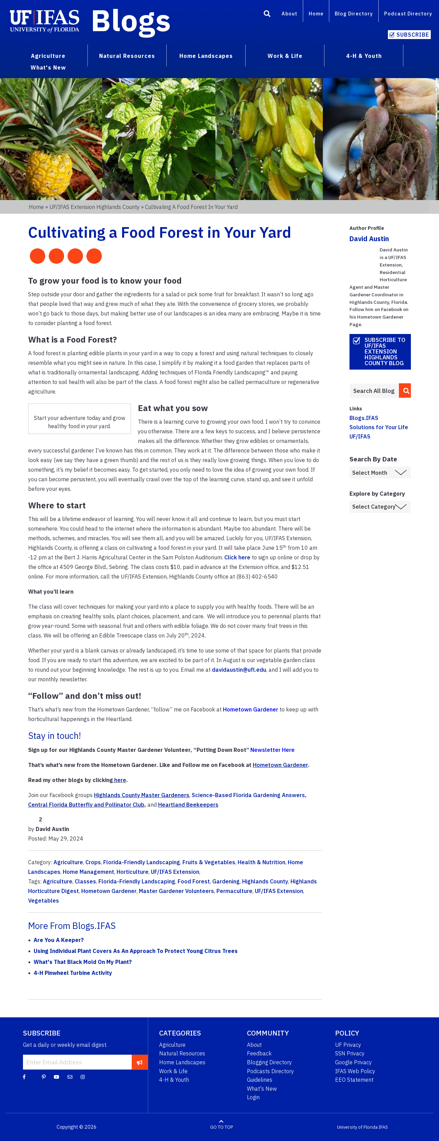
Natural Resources (182, 1053)
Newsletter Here (272, 749)
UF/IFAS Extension (175, 871)
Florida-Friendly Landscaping (141, 862)
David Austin (369, 238)
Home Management (88, 871)
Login (253, 1097)
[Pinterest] (44, 1076)
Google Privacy (353, 1062)
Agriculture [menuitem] (48, 55)
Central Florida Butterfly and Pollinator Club (86, 804)
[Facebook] (24, 1076)
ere (121, 780)
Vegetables (43, 900)
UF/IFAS (359, 436)
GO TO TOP (221, 1127)
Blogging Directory (269, 1062)
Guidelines (259, 1079)
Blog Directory (354, 13)
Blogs (131, 19)
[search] (405, 390)
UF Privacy (348, 1044)
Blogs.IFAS (363, 417)
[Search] (267, 15)
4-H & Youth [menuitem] (364, 55)
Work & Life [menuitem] (285, 55)
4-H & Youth (174, 1079)
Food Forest (194, 881)
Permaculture (234, 891)
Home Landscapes (182, 1062)
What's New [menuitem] (48, 67)
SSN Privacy (350, 1053)
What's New (262, 1088)
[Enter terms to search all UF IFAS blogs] (374, 390)
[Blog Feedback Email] (70, 1076)
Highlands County (265, 881)
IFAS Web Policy (355, 1071)
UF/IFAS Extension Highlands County (94, 206)
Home (316, 13)
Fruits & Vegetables (208, 862)
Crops (93, 862)
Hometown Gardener (280, 764)
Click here (237, 557)
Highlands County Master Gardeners (141, 795)
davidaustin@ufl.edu (239, 669)
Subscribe (412, 34)
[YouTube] (56, 1076)
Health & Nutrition (261, 862)
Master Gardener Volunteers (176, 891)
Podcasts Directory (270, 1071)
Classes (85, 881)
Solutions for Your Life (378, 427)
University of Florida (357, 1127)
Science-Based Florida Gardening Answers (248, 795)
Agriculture (68, 862)
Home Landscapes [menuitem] (206, 55)
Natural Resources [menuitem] (127, 55)
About (289, 13)
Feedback (259, 1053)
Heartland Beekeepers (188, 804)
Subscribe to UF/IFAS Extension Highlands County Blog (385, 351)
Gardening (226, 881)
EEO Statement (354, 1079)
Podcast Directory (408, 13)
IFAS (383, 1127)
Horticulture (133, 871)
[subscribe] (140, 1062)
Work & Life (173, 1071)
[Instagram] (83, 1076)
